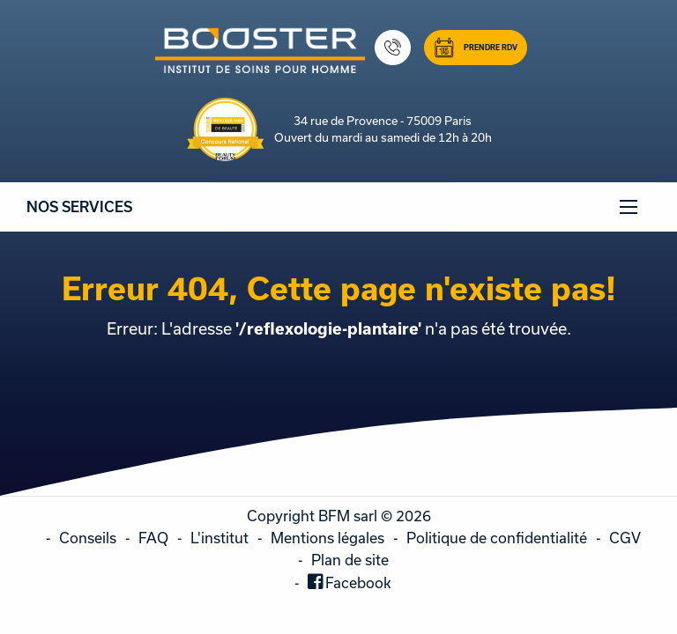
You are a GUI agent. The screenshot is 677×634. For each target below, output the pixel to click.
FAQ (153, 537)
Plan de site (350, 559)
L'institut (219, 537)
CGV (625, 537)
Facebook (358, 582)
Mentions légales (327, 537)
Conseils (87, 537)
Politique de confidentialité (496, 537)
